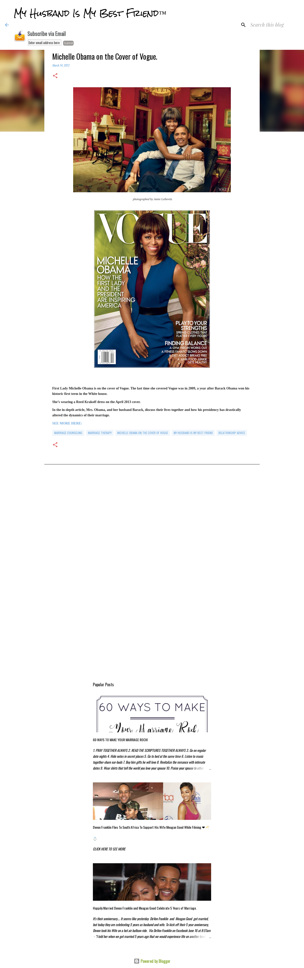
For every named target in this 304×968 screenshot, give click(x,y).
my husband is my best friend (193, 433)
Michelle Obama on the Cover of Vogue (142, 433)
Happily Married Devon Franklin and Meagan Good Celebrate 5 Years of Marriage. (145, 908)
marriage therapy (100, 433)
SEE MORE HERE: (67, 423)
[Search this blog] (274, 25)
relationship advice (232, 433)
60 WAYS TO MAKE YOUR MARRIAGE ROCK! (120, 739)
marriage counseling (68, 433)
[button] (55, 76)
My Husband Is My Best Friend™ (90, 13)
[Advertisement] (152, 522)
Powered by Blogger (152, 961)
